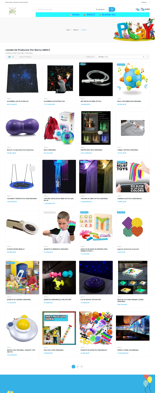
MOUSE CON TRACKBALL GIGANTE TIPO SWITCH (21, 351)
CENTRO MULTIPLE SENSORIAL (91, 150)
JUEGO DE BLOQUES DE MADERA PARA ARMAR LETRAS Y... (94, 250)
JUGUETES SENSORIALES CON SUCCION (57, 299)
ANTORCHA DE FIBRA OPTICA (91, 101)
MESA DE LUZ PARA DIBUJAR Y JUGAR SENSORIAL (131, 300)
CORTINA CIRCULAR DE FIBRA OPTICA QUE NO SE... (59, 199)
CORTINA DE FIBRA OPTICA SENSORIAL (94, 199)
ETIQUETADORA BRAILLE (16, 249)
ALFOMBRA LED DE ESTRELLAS (18, 101)
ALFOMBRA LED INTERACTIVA (54, 101)
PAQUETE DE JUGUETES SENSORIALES (94, 350)
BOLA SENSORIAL (50, 150)
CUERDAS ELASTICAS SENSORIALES (130, 199)
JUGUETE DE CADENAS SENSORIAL (19, 299)
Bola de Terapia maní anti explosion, (20, 150)
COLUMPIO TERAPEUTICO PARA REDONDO (22, 199)
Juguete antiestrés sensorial (128, 249)
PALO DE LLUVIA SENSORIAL (54, 350)
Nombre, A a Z (121, 57)
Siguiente (82, 367)
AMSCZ (9, 98)
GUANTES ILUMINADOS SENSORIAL (56, 249)
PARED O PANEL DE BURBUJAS (128, 350)
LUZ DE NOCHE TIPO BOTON (91, 299)
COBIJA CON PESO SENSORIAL (128, 150)
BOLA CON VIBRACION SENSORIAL (129, 101)
